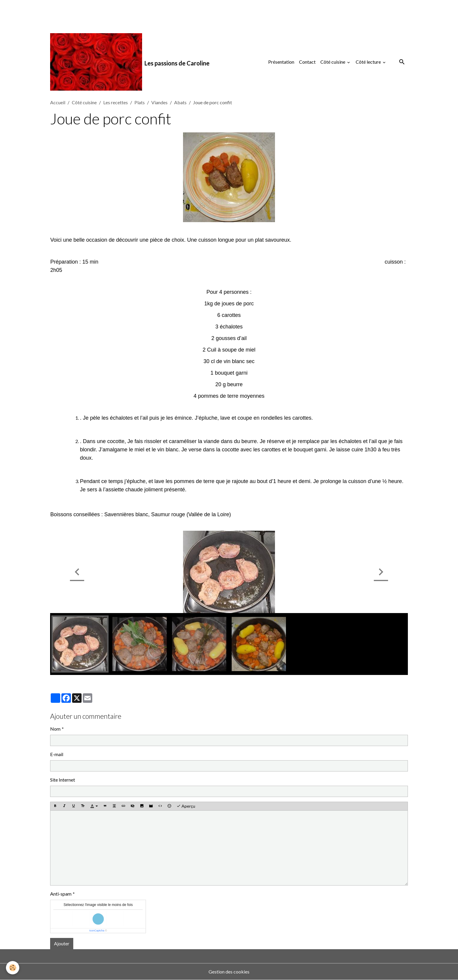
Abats (180, 102)
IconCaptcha (96, 930)
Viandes (159, 102)
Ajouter (61, 943)
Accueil (57, 102)
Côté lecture (369, 62)
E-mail (56, 754)
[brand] (129, 62)
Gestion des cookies (229, 971)
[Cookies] (12, 967)
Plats (139, 102)
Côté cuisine (333, 62)
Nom (55, 729)
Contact (307, 62)
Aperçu (185, 806)
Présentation (281, 62)
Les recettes (115, 102)
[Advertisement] (108, 13)
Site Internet (62, 779)
